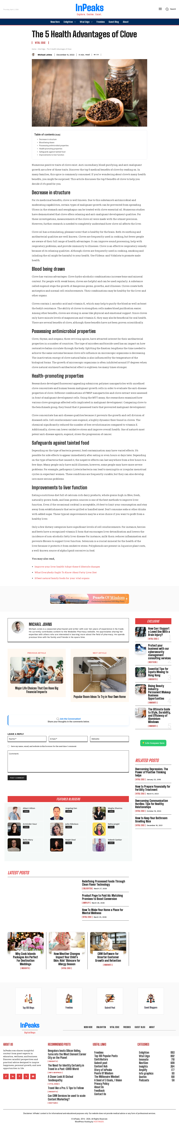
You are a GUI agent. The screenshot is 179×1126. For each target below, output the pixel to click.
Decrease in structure (48, 139)
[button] (170, 9)
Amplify (86, 903)
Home (34, 49)
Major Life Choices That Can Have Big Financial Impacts (36, 690)
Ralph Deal (70, 839)
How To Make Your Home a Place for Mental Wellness (102, 911)
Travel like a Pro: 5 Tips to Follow (66, 1088)
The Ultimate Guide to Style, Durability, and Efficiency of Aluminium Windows (159, 715)
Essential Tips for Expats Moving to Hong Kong (158, 672)
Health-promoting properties (50, 149)
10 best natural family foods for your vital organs (62, 578)
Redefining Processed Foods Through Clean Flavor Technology (103, 883)
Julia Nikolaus (71, 824)
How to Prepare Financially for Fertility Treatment (152, 788)
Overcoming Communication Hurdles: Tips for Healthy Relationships (151, 804)
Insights (25, 968)
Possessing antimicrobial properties (54, 145)
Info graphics (55, 1073)
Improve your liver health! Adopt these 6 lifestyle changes (67, 566)
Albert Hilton (29, 808)
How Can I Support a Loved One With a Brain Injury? (159, 632)
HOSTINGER (99, 1122)
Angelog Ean (71, 808)
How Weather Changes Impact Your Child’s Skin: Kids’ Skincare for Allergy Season (67, 959)
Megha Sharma (115, 808)
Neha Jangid (113, 824)
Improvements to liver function (51, 155)
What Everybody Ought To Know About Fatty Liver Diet (66, 572)
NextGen (152, 662)
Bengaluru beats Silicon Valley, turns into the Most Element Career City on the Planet (67, 1054)
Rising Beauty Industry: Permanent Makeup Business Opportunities (159, 692)
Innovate (108, 965)
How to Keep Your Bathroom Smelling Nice (151, 819)
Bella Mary (28, 839)
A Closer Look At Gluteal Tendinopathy (60, 1078)
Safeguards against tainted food (52, 152)
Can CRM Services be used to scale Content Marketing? (66, 1097)
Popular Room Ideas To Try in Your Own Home (100, 697)
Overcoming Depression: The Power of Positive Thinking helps (151, 772)
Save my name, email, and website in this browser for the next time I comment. (44, 746)
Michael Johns (45, 55)
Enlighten (87, 889)
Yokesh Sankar (115, 839)
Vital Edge (40, 42)
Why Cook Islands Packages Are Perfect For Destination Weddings (25, 959)
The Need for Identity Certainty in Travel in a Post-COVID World (66, 1067)
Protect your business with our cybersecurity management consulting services (159, 652)
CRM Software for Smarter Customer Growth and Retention (108, 957)
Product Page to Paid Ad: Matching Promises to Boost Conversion (102, 897)
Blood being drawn (46, 142)
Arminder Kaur (30, 824)
